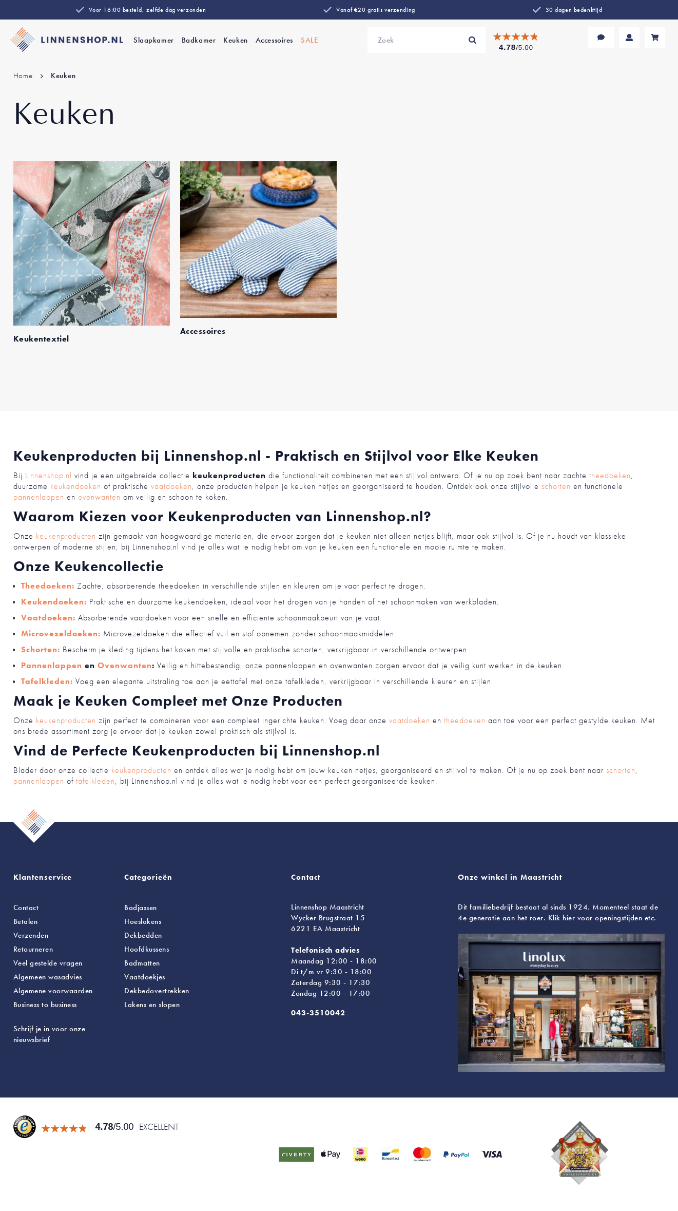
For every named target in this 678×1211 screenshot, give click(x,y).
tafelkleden (95, 780)
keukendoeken (75, 486)
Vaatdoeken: (48, 617)
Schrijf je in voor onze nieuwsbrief (49, 1034)
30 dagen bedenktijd (574, 10)
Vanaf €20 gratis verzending (375, 10)
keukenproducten (66, 536)
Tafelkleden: (47, 681)
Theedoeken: (47, 585)
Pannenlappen (51, 665)
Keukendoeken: (54, 601)
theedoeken (610, 475)
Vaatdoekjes (144, 977)
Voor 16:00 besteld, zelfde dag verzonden (147, 10)
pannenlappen (38, 496)
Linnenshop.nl (48, 475)
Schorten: (40, 649)
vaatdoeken (171, 486)
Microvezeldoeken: (61, 633)
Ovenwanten (125, 665)
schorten (556, 486)
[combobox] (426, 40)
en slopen (152, 1004)
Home (24, 75)
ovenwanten (99, 496)
